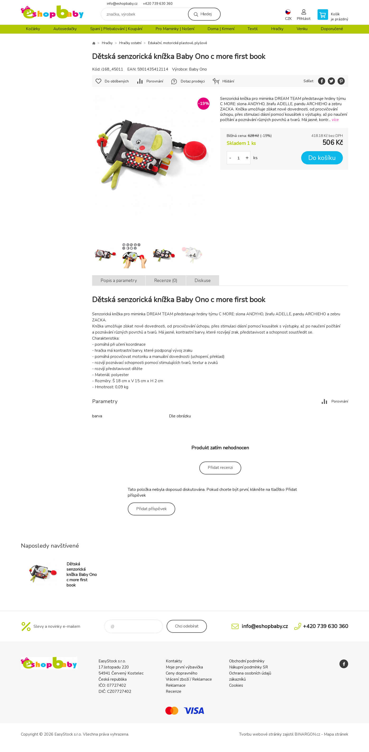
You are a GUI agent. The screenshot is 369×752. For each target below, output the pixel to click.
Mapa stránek (336, 734)
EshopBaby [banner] (52, 12)
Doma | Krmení (220, 28)
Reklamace (176, 685)
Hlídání (228, 81)
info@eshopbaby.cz (122, 3)
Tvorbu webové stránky (260, 734)
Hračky (277, 28)
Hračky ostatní (130, 43)
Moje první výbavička (184, 667)
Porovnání (154, 81)
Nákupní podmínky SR (248, 667)
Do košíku (322, 158)
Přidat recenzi (220, 467)
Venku (302, 28)
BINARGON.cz (307, 734)
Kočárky (33, 28)
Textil (253, 28)
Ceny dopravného (181, 673)
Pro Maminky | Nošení (174, 28)
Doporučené (332, 28)
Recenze (173, 691)
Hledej (205, 14)
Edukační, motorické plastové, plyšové (177, 43)
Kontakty (174, 661)
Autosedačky (65, 28)
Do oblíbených (117, 81)
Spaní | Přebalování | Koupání (116, 28)
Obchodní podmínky (246, 661)
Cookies (236, 685)
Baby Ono (198, 69)
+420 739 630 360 (158, 3)
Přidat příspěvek (151, 509)
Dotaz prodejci (193, 81)
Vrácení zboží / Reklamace (189, 679)
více (335, 119)
